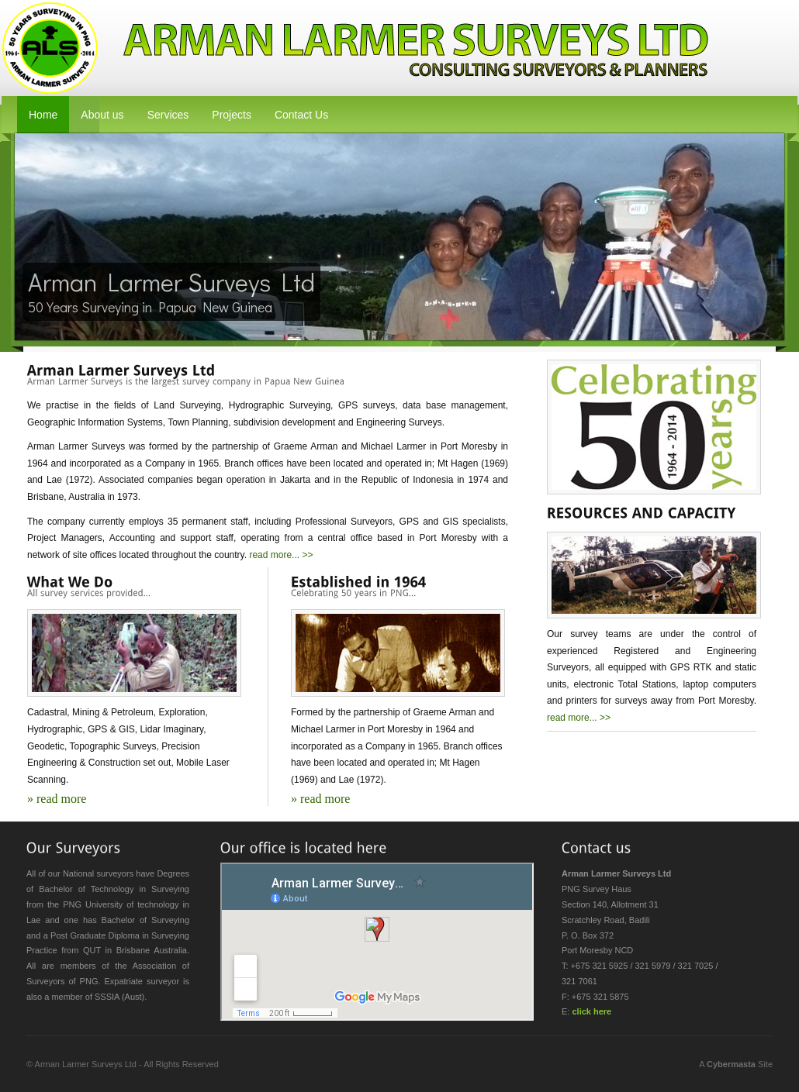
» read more (56, 798)
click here (591, 1011)
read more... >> (281, 554)
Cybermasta (731, 1064)
